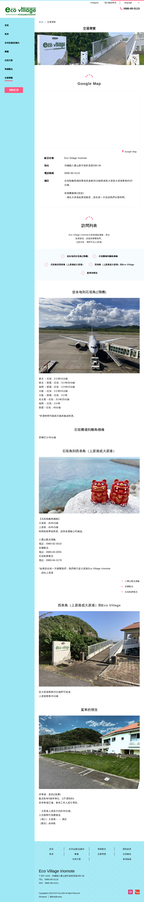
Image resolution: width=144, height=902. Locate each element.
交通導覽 (102, 854)
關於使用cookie (56, 897)
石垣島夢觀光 (129, 592)
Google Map (129, 152)
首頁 (51, 849)
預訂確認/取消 (110, 3)
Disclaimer (43, 897)
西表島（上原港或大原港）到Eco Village (111, 264)
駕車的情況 (89, 273)
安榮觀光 (127, 586)
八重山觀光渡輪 (130, 581)
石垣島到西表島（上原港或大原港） (64, 264)
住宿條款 (127, 854)
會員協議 (127, 859)
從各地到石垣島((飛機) (74, 256)
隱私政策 (127, 849)
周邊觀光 (102, 849)
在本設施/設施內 (76, 849)
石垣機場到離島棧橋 (105, 256)
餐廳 (76, 854)
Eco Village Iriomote (57, 871)
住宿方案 (76, 859)
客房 (51, 854)
